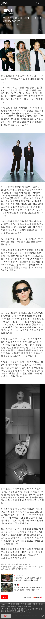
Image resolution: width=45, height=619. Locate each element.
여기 (11, 611)
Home (5, 14)
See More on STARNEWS (34, 597)
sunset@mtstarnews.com (20, 564)
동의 (6, 616)
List (4, 597)
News (11, 14)
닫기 (42, 616)
